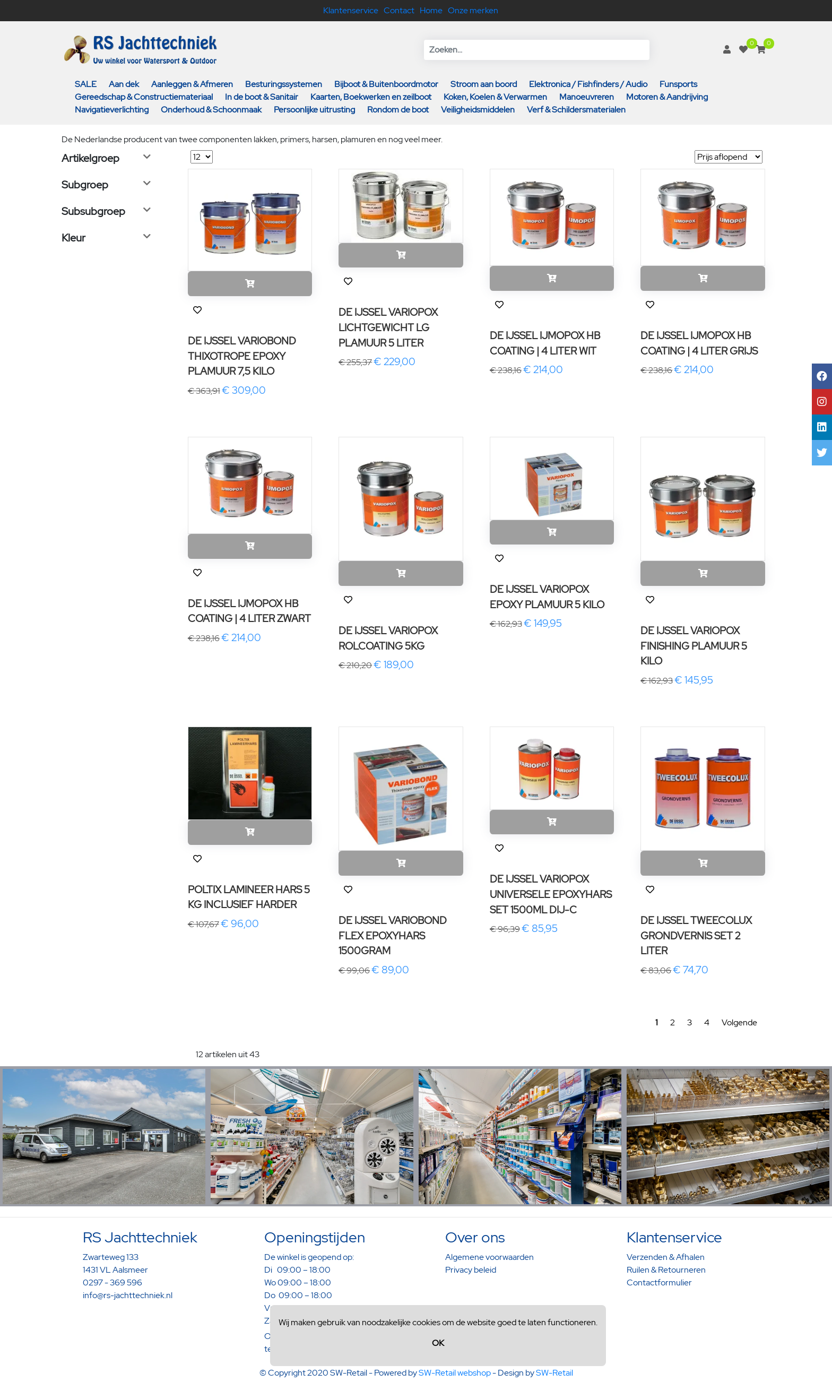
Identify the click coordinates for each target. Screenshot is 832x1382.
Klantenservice (350, 10)
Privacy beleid (470, 1269)
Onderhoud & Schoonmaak (211, 109)
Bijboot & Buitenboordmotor (386, 84)
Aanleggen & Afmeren (192, 84)
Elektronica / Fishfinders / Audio (588, 84)
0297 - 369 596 (112, 1282)
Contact (399, 10)
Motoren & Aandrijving (667, 96)
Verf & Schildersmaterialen (576, 109)
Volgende (739, 1022)
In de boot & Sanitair (261, 96)
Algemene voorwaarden (489, 1257)
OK (438, 1343)
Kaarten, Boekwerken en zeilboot (370, 96)
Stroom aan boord (483, 84)
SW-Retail (554, 1372)
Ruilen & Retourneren (666, 1269)
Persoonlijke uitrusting (314, 109)
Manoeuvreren (586, 96)
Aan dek (124, 84)
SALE (86, 84)
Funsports (678, 84)
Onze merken (473, 10)
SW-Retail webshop (455, 1372)
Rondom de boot (398, 109)
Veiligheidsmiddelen (478, 109)
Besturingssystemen (283, 84)
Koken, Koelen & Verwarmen (495, 96)
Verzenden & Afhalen (666, 1257)
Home (431, 10)
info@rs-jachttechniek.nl (127, 1295)
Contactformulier (659, 1282)
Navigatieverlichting (112, 109)
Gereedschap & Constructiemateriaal (144, 96)
